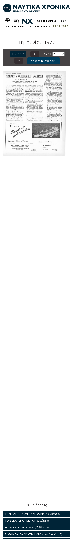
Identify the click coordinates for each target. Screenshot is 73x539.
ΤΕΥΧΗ (64, 21)
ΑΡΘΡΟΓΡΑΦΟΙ (17, 26)
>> (18, 61)
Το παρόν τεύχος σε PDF (43, 61)
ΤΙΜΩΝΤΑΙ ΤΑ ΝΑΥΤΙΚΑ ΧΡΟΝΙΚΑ (33, 534)
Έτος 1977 (18, 54)
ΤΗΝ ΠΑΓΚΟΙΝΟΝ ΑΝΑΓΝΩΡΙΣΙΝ (32, 514)
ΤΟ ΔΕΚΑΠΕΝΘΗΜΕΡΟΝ (27, 520)
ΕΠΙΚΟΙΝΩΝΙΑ (40, 26)
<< (34, 54)
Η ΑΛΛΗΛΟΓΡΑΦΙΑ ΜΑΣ (27, 527)
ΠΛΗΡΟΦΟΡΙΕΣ (46, 21)
